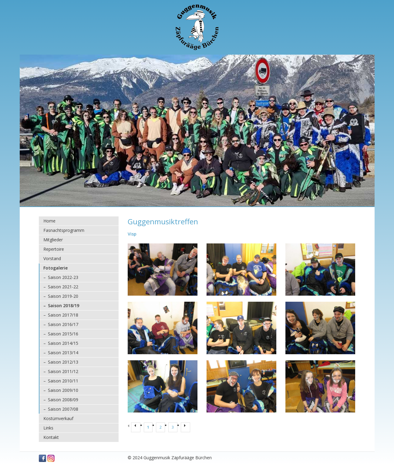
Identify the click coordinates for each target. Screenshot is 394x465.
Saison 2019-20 (63, 296)
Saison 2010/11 (63, 381)
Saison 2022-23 (63, 277)
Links (48, 428)
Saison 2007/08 (63, 409)
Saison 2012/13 (63, 362)
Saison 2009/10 (63, 390)
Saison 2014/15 (63, 343)
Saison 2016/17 (63, 324)
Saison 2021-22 (63, 287)
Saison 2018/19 (63, 305)
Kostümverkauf (58, 418)
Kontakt (51, 437)
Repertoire (53, 249)
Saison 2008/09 (63, 399)
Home (49, 221)
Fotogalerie (55, 268)
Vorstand (52, 258)
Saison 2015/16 (63, 334)
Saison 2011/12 (63, 371)
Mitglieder (53, 240)
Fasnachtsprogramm (63, 230)
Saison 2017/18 (63, 315)
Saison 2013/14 (63, 352)
